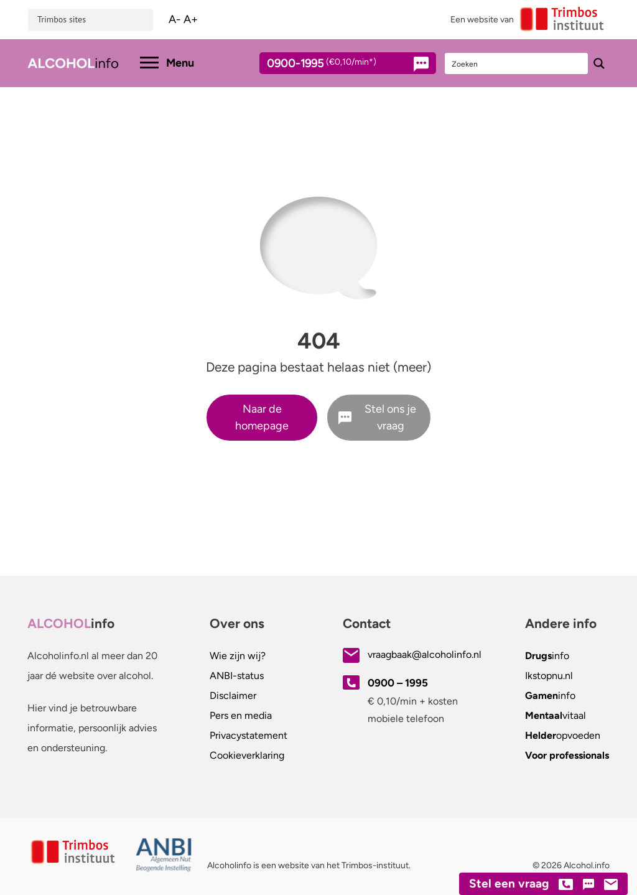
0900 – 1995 (398, 683)
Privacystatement (248, 735)
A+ (191, 19)
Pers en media (241, 715)
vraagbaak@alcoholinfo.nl (424, 654)
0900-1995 (336, 65)
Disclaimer (233, 695)
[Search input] (517, 63)
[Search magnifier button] (599, 63)
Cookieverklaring (247, 755)
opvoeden (562, 735)
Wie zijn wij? (238, 656)
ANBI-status (237, 676)
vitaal (555, 715)
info (547, 656)
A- (175, 19)
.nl (549, 676)
